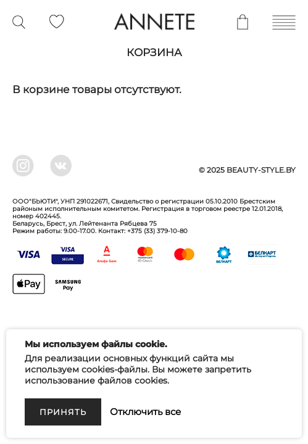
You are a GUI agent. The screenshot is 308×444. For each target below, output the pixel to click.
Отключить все (145, 411)
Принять (63, 412)
